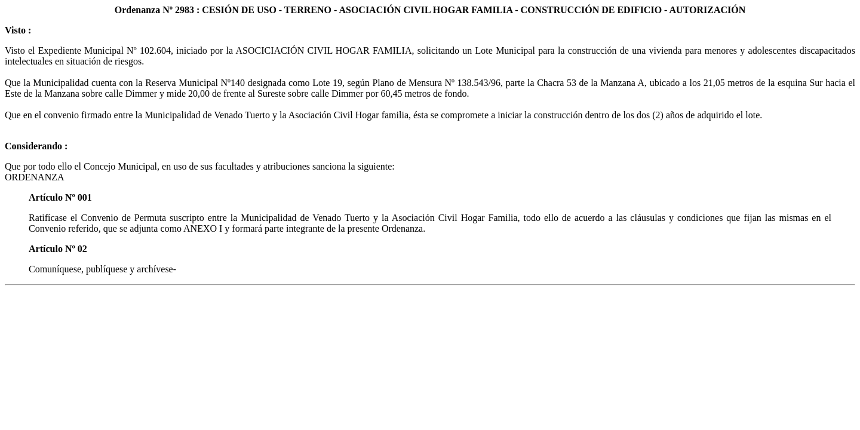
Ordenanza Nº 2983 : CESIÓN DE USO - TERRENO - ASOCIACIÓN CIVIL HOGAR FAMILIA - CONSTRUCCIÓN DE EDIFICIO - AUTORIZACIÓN (430, 10)
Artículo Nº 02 (58, 249)
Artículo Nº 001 (60, 197)
